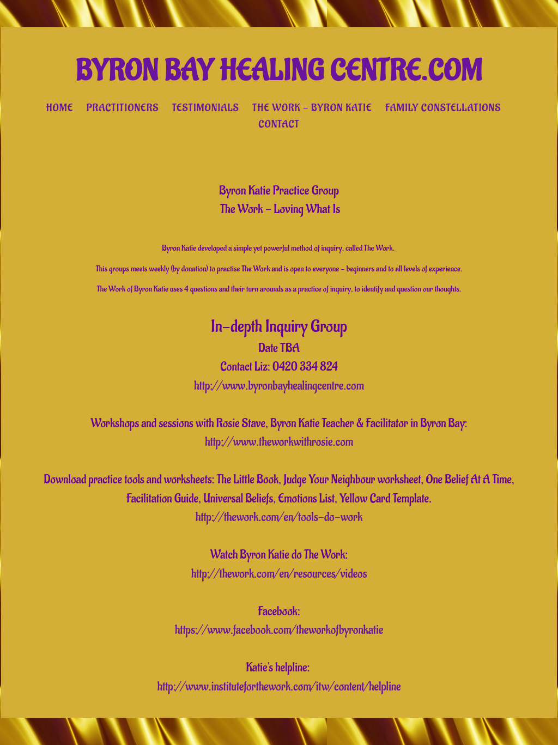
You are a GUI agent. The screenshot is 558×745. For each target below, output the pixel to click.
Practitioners (123, 107)
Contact (278, 124)
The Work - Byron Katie (312, 107)
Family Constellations (443, 107)
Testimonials (205, 107)
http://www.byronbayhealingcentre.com (279, 385)
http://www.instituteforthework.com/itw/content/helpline (279, 686)
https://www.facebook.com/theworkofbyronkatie (279, 630)
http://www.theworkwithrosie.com (279, 442)
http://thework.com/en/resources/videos (279, 574)
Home (60, 107)
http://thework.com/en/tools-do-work (279, 517)
